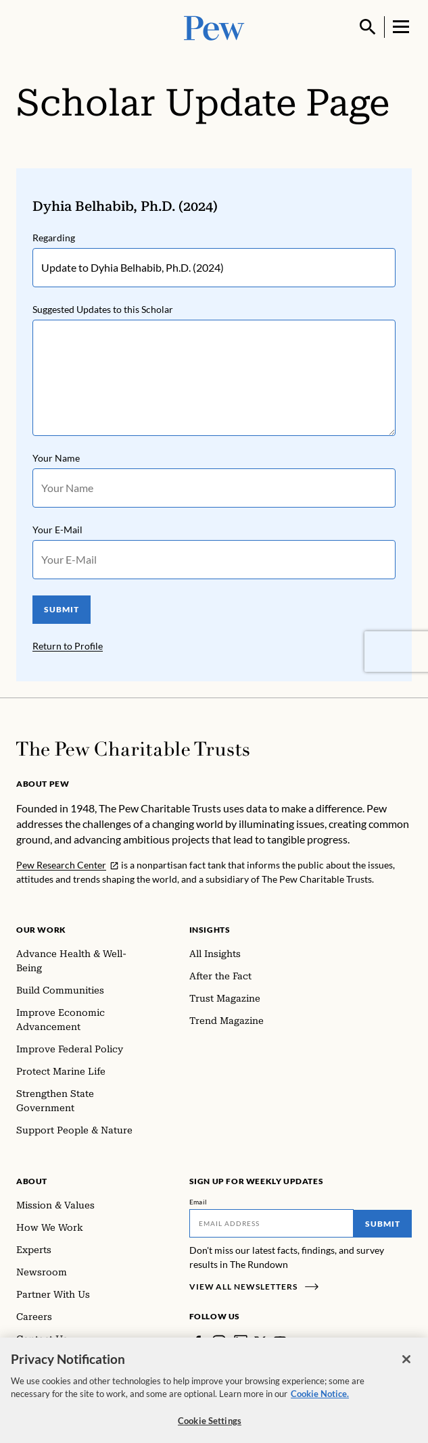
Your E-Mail (57, 529)
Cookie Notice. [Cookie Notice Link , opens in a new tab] (320, 1403)
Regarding (53, 237)
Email (198, 1201)
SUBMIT (61, 609)
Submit (382, 1224)
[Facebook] (197, 1342)
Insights (210, 930)
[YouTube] (280, 1342)
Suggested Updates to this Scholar (102, 309)
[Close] (406, 1368)
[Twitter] (260, 1342)
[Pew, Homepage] (214, 27)
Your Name (56, 458)
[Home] (132, 748)
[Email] (271, 1223)
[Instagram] (219, 1342)
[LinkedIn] (241, 1342)
